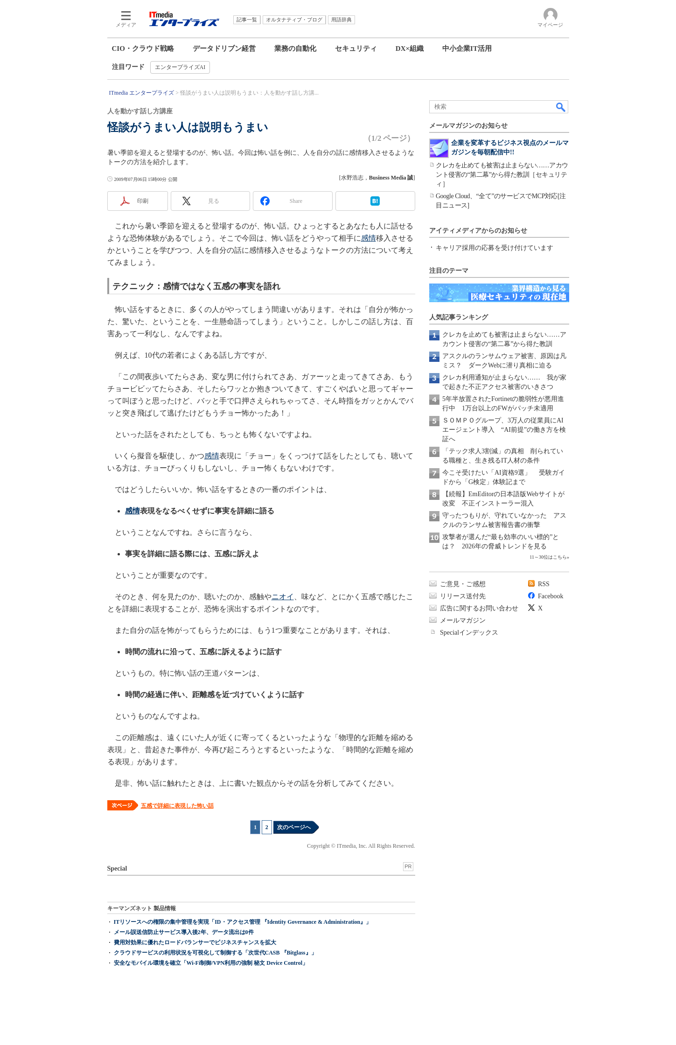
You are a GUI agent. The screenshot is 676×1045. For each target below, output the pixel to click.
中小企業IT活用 (467, 48)
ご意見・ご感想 (463, 584)
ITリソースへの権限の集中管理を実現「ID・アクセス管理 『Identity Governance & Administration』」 (243, 922)
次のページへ (294, 827)
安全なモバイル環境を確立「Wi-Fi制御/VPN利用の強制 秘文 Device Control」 (211, 963)
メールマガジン (463, 620)
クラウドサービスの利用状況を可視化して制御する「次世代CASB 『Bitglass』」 (215, 952)
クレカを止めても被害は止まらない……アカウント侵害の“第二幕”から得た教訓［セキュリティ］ (502, 174)
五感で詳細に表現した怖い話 (177, 806)
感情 (368, 238)
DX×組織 (410, 48)
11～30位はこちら (548, 557)
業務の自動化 (295, 48)
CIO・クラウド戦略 (143, 48)
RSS (544, 584)
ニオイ (283, 597)
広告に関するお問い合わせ (479, 608)
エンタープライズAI (180, 67)
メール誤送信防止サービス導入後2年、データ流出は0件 (184, 932)
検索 (561, 106)
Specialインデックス (469, 632)
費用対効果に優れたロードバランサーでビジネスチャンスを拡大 (195, 942)
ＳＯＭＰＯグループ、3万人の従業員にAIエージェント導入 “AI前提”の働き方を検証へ (504, 430)
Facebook (550, 596)
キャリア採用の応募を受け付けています (494, 247)
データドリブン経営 (224, 48)
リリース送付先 (463, 596)
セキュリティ (356, 48)
